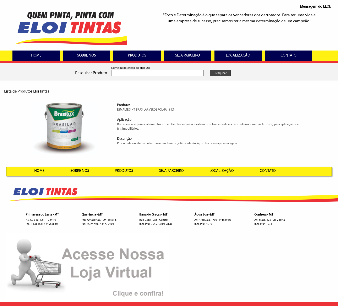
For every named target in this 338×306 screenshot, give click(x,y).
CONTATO (288, 56)
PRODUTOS (137, 56)
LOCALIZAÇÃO (238, 56)
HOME (36, 56)
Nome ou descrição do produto (130, 68)
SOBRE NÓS (86, 56)
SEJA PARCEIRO (187, 56)
